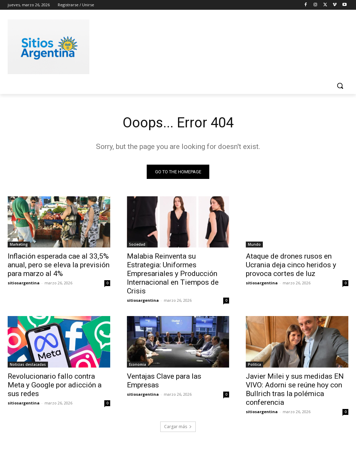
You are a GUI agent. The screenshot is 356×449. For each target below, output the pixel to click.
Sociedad (137, 244)
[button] (340, 85)
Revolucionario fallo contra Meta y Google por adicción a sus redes (55, 385)
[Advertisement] (170, 45)
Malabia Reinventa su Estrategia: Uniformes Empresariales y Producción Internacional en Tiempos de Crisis (173, 273)
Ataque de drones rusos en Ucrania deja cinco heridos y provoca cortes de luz (291, 265)
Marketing (19, 244)
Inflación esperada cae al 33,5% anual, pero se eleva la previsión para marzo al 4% (59, 265)
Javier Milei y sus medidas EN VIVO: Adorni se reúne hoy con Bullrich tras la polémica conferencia (295, 389)
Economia (137, 364)
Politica (254, 364)
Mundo (254, 244)
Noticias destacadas (28, 364)
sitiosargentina (24, 282)
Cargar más (178, 427)
